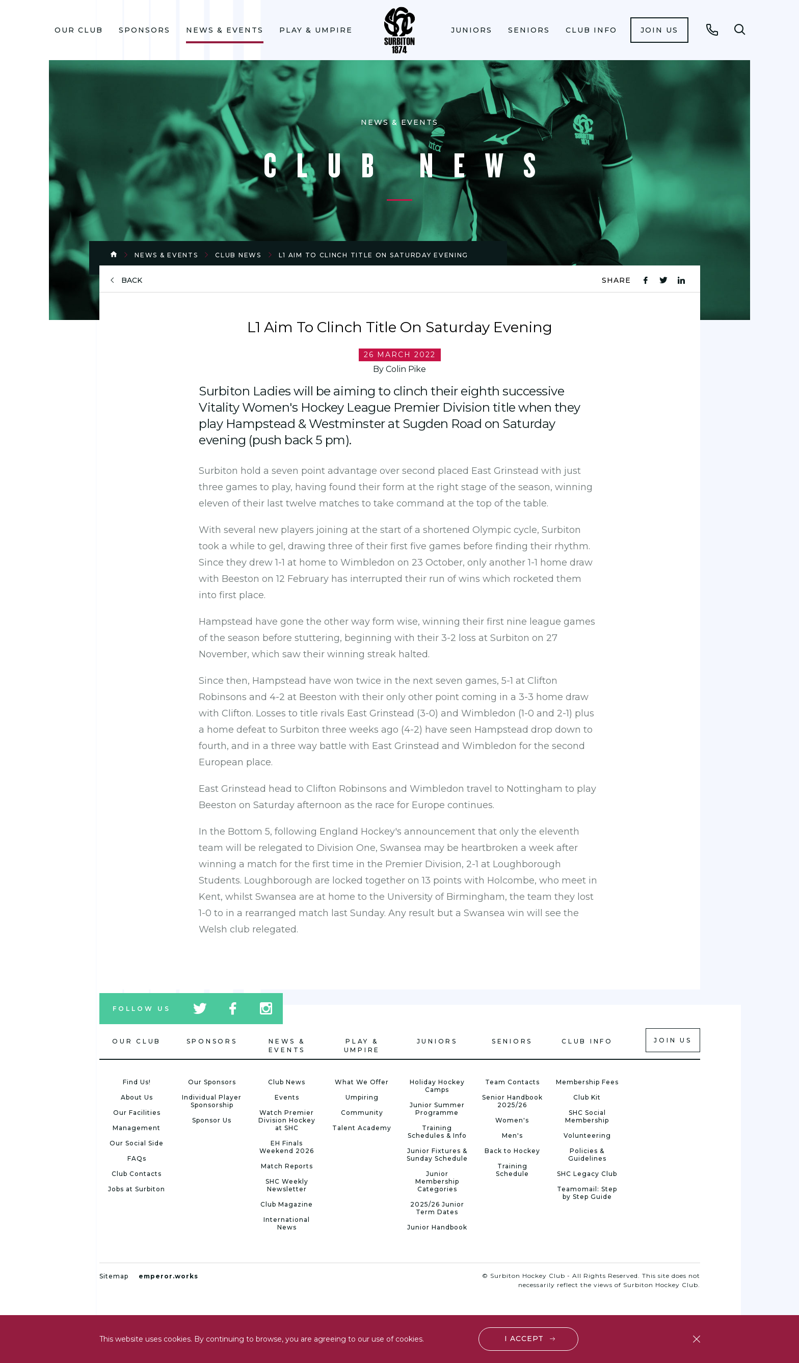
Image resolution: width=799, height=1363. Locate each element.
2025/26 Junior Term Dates (437, 1208)
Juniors (471, 30)
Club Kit (587, 1097)
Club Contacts (137, 1174)
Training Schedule (512, 1170)
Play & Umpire (316, 30)
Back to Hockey (512, 1151)
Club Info (591, 30)
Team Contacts (512, 1082)
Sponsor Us (211, 1120)
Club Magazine (286, 1204)
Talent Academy (361, 1128)
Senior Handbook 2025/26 (512, 1101)
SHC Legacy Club (587, 1174)
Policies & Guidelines (587, 1154)
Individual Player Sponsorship (212, 1101)
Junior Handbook (437, 1227)
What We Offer (362, 1082)
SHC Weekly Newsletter (286, 1185)
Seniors (529, 30)
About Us (137, 1097)
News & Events (224, 30)
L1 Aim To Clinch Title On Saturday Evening (373, 255)
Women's (512, 1120)
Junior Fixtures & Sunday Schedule (437, 1154)
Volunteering (587, 1135)
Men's (512, 1135)
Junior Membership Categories (437, 1181)
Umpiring (362, 1097)
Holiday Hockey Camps (437, 1085)
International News (286, 1223)
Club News (238, 255)
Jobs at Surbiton (136, 1189)
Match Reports (287, 1166)
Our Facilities (137, 1112)
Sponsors (144, 30)
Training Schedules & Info (437, 1131)
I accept (524, 1338)
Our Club (79, 30)
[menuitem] (79, 30)
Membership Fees (587, 1082)
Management (137, 1128)
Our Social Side (137, 1143)
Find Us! (137, 1082)
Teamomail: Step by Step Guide (587, 1192)
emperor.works (168, 1276)
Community (362, 1112)
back (131, 280)
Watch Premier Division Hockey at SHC (286, 1120)
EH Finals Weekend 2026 (286, 1147)
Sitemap (113, 1276)
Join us (659, 30)
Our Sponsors (212, 1082)
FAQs (136, 1158)
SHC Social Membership (587, 1116)
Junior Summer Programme (437, 1108)
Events (287, 1097)
